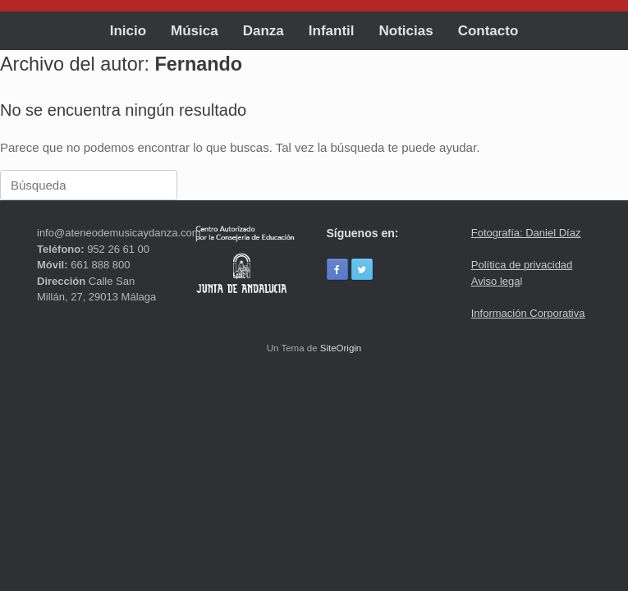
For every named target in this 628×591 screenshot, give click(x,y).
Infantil (332, 31)
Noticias (406, 31)
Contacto (488, 31)
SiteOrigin (341, 348)
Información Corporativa (528, 313)
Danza (263, 31)
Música (194, 31)
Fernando (199, 64)
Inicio (128, 31)
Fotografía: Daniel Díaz (526, 233)
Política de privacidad (522, 265)
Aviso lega (495, 281)
